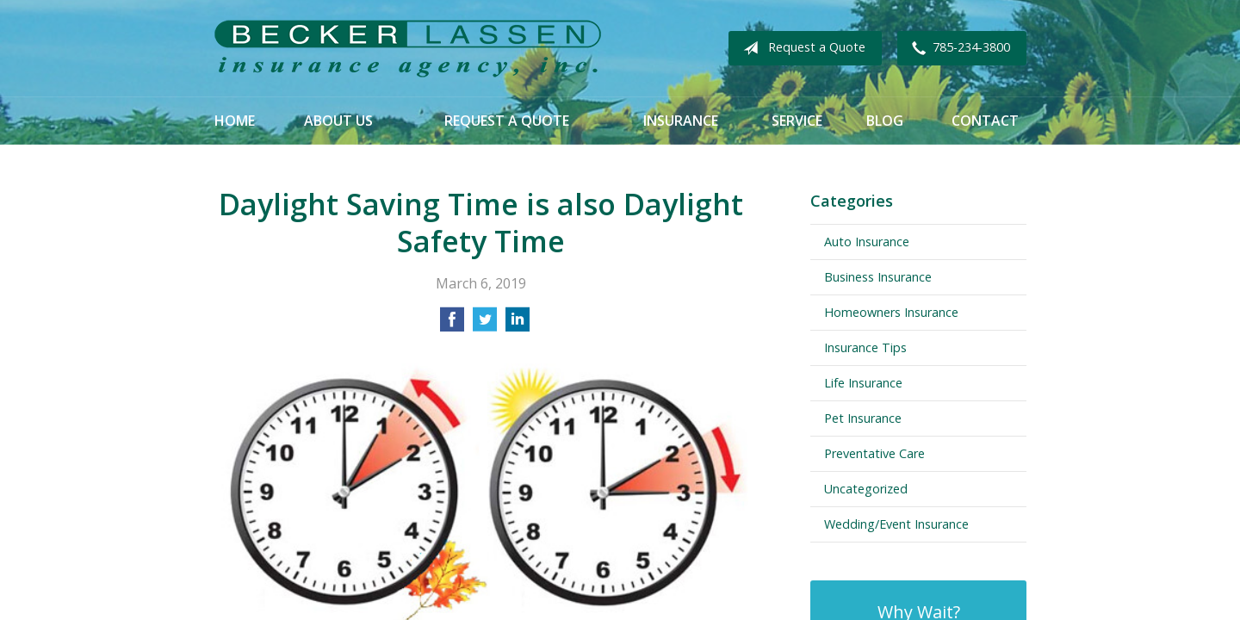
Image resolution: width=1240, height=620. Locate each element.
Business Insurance (878, 277)
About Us (338, 120)
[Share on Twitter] (485, 324)
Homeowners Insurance (891, 312)
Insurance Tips (865, 347)
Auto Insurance (866, 241)
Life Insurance (863, 383)
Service (797, 120)
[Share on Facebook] (452, 324)
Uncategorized (866, 488)
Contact (985, 120)
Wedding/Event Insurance (896, 524)
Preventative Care (874, 453)
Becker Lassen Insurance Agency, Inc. (407, 48)
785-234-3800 (957, 48)
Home (234, 120)
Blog (884, 120)
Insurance (680, 120)
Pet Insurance (863, 418)
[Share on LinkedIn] (517, 324)
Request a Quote (800, 48)
